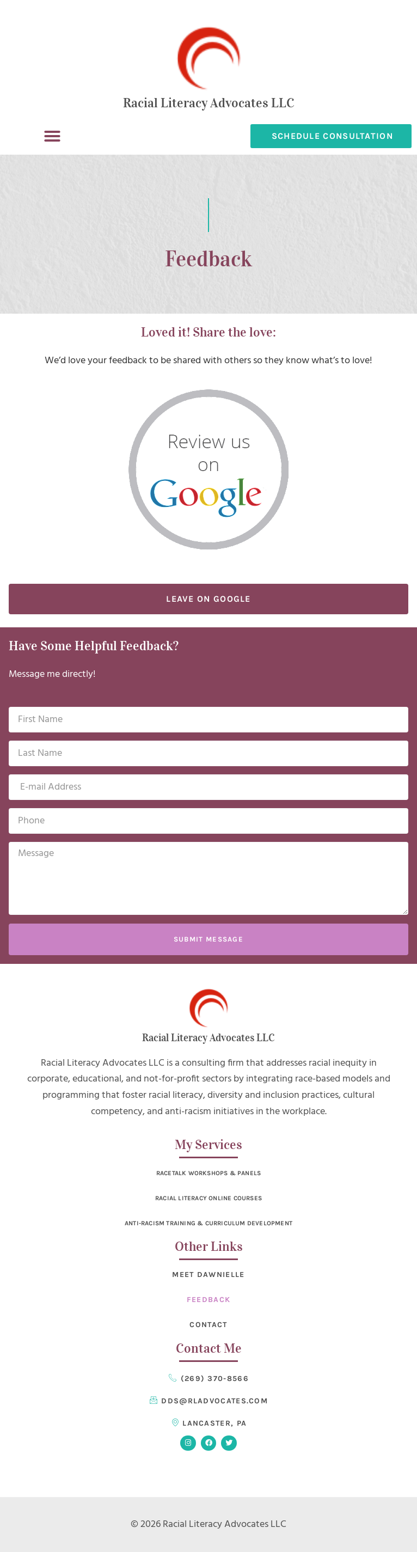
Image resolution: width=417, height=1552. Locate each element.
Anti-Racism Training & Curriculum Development (208, 1223)
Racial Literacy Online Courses (208, 1198)
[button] (52, 136)
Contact (208, 1324)
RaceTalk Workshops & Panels (208, 1173)
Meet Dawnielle (208, 1274)
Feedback (208, 1299)
